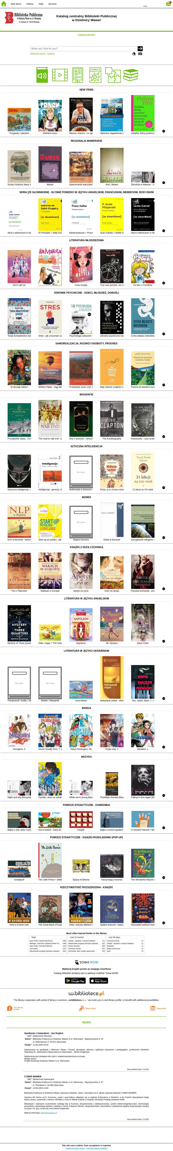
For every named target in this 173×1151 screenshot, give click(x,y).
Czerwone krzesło (74, 948)
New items (16, 4)
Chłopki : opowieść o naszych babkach (81, 941)
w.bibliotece (76, 1000)
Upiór (109, 951)
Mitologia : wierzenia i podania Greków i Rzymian (47, 943)
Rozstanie (110, 946)
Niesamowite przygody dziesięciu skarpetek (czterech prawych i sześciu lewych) (57, 951)
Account (52, 4)
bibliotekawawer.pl (49, 1113)
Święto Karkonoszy (113, 948)
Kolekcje (51, 53)
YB (131, 3)
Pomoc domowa (73, 946)
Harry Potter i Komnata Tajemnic (41, 946)
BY (138, 3)
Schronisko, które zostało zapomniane (81, 951)
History (29, 4)
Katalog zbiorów (86, 35)
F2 (157, 3)
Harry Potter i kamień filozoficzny (41, 941)
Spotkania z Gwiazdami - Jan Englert (43, 1033)
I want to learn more (75, 1148)
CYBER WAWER (32, 1076)
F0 (145, 3)
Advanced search (38, 53)
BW (126, 3)
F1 (150, 3)
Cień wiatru (33, 948)
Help (41, 4)
